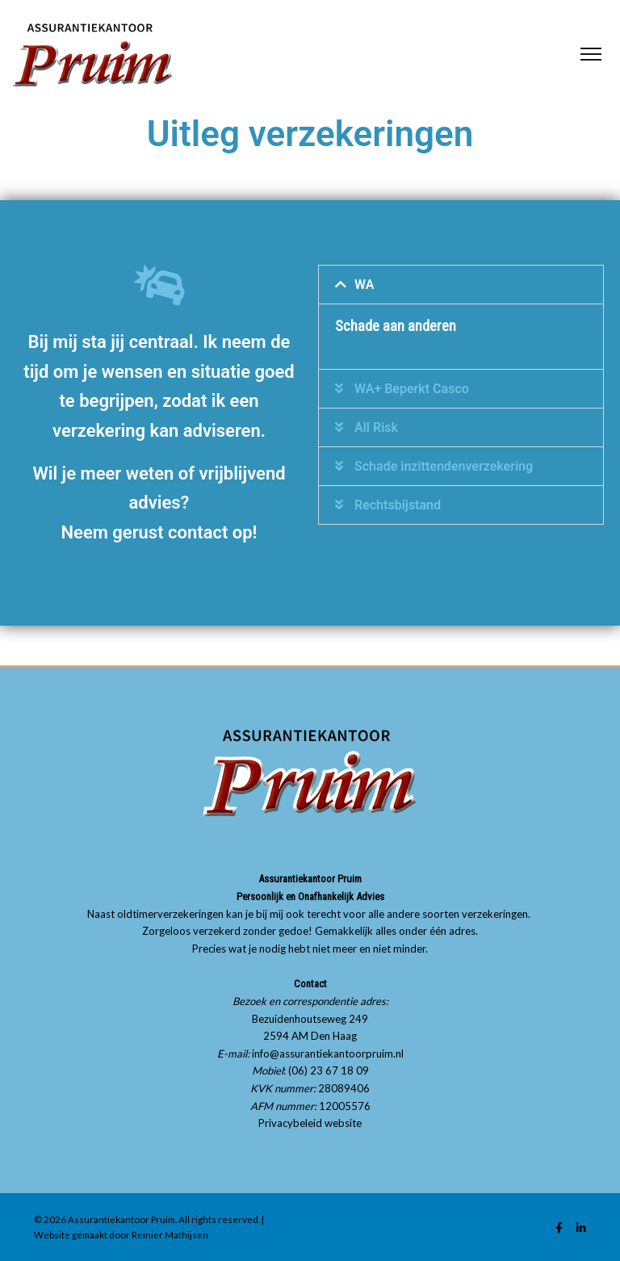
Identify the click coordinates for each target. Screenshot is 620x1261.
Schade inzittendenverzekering (443, 466)
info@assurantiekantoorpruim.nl (328, 1053)
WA (364, 284)
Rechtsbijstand (397, 505)
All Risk (376, 427)
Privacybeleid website (310, 1122)
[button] (461, 285)
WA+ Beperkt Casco (411, 388)
